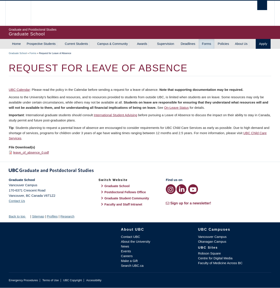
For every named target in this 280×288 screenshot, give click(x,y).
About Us (241, 44)
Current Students (76, 44)
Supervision (165, 44)
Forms (206, 44)
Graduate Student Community (126, 198)
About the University (135, 241)
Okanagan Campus (212, 241)
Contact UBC (130, 237)
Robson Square (209, 253)
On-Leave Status (176, 107)
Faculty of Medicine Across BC (220, 263)
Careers (127, 256)
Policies (223, 44)
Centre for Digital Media (215, 258)
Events (126, 251)
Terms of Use (50, 280)
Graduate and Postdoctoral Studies (140, 171)
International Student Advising (115, 115)
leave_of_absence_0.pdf (31, 152)
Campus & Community (112, 44)
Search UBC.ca (132, 265)
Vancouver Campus (212, 237)
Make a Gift (129, 261)
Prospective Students (41, 44)
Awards (142, 44)
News (125, 246)
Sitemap (38, 216)
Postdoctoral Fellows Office (125, 192)
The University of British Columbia (18, 13)
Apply (263, 44)
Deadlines (188, 44)
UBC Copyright (72, 280)
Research (67, 216)
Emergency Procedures (23, 280)
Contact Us (17, 201)
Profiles (52, 216)
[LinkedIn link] (181, 189)
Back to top (19, 216)
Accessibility (93, 280)
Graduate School (18, 53)
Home (16, 44)
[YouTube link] (193, 189)
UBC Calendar (19, 89)
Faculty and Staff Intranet (123, 204)
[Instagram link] (171, 189)
